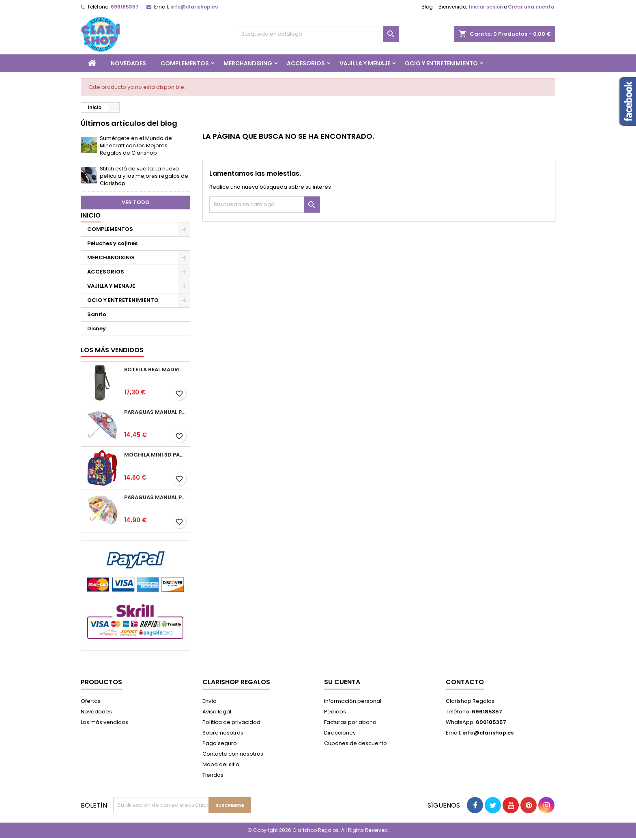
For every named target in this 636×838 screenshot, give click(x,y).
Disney (96, 328)
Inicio (91, 215)
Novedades (96, 711)
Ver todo (136, 202)
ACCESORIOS (306, 63)
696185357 (125, 6)
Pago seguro (219, 743)
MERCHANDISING (247, 63)
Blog (427, 6)
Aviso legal (216, 711)
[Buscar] (318, 34)
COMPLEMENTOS (185, 63)
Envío (209, 701)
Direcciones (340, 733)
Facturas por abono (350, 722)
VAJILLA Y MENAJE (364, 63)
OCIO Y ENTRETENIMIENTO (441, 63)
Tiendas (212, 775)
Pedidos (335, 711)
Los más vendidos (112, 350)
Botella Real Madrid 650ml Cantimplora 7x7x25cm (155, 369)
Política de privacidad (231, 722)
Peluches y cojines (112, 243)
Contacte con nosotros (232, 754)
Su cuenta (342, 682)
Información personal (352, 701)
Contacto (465, 682)
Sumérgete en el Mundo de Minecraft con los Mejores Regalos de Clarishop (136, 145)
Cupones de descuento (355, 743)
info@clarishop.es (194, 6)
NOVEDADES (128, 63)
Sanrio (96, 314)
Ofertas (91, 701)
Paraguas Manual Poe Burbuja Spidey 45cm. (155, 412)
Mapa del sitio (220, 764)
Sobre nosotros (222, 733)
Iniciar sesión (486, 6)
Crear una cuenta (531, 6)
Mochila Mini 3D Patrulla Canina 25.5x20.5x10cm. (155, 454)
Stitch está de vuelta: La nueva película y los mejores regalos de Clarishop (144, 176)
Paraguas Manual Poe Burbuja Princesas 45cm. (155, 497)
